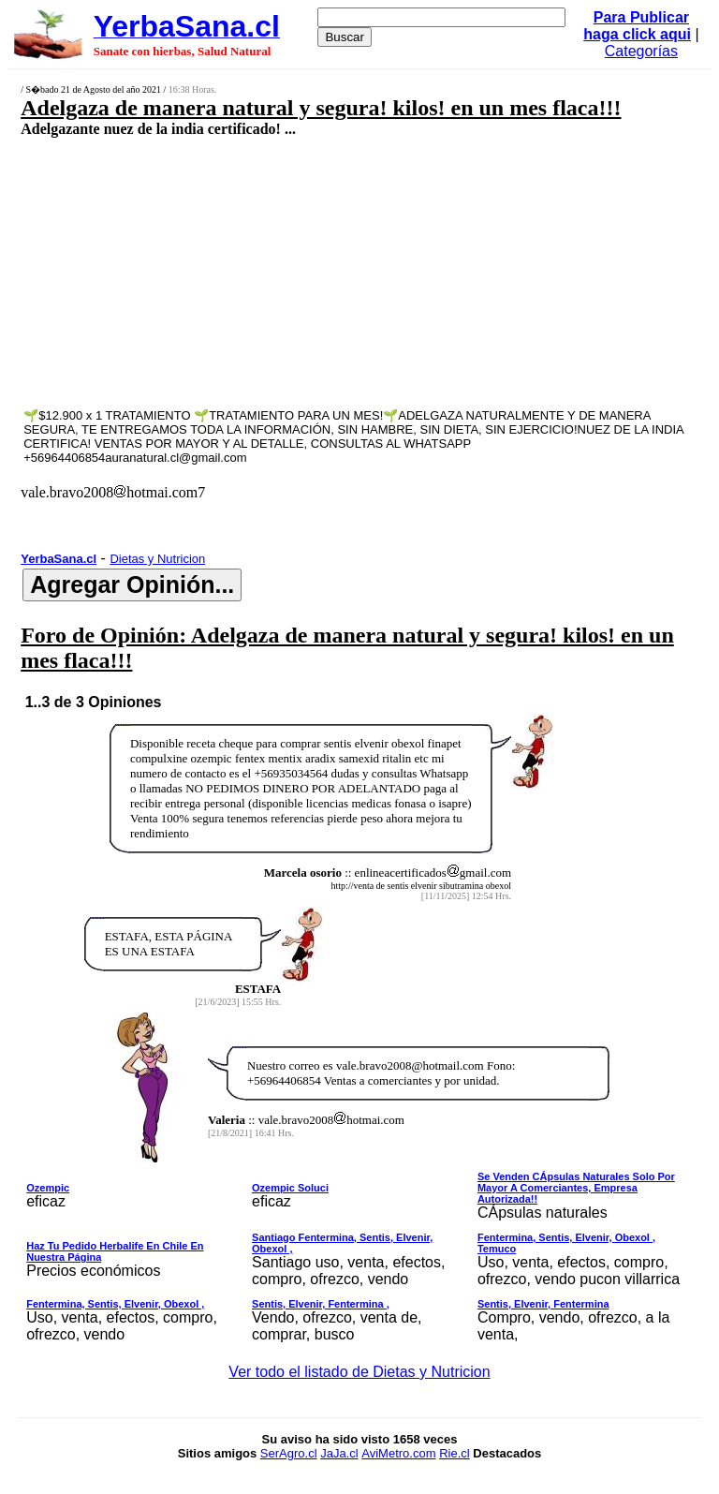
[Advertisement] (305, 272)
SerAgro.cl (288, 1453)
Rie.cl (454, 1453)
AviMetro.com (398, 1453)
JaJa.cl (339, 1453)
